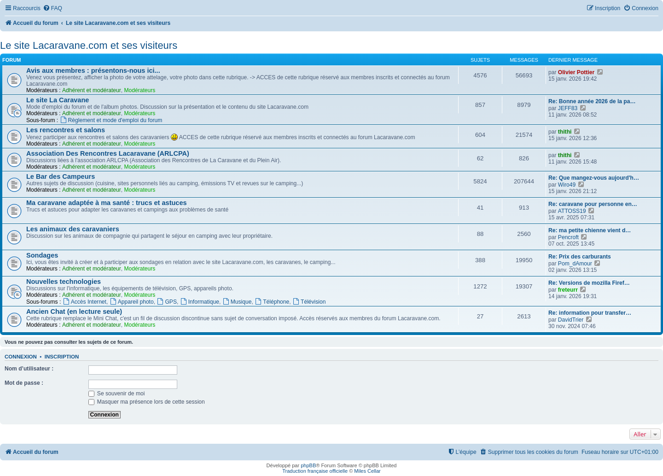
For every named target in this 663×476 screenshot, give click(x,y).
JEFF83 (567, 108)
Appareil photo (132, 302)
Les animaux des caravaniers (72, 229)
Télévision (309, 302)
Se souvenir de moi (116, 393)
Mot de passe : (24, 383)
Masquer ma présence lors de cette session (146, 402)
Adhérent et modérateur (91, 90)
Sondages (42, 255)
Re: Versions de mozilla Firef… (589, 283)
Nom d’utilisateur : (29, 368)
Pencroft (568, 237)
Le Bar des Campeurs (60, 176)
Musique (237, 302)
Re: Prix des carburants (579, 256)
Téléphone (272, 302)
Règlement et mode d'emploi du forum (111, 120)
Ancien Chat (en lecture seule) (74, 311)
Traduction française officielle (315, 471)
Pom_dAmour (575, 263)
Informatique (199, 302)
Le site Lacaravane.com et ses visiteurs (88, 45)
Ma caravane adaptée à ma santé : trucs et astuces (106, 202)
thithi (565, 132)
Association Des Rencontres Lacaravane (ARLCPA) (107, 153)
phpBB (308, 465)
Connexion (21, 356)
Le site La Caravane (57, 100)
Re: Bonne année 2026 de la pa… (592, 101)
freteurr (568, 290)
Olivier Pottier (576, 72)
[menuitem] (52, 8)
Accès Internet (84, 302)
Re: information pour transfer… (589, 313)
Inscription (62, 356)
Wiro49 (567, 185)
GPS (167, 302)
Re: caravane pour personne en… (592, 204)
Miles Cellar (367, 471)
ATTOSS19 (572, 211)
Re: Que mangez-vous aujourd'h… (593, 178)
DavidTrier (570, 320)
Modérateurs (139, 90)
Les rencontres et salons (65, 130)
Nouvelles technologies (63, 281)
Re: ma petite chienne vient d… (589, 230)
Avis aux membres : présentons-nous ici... (93, 70)
